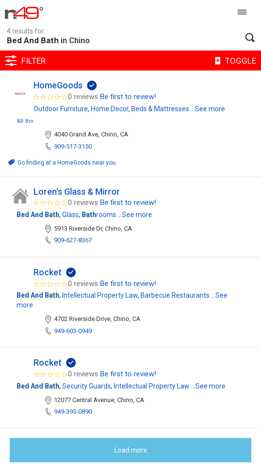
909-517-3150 (73, 146)
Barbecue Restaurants (174, 295)
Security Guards (86, 386)
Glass (70, 215)
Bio (25, 121)
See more (210, 109)
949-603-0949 (73, 331)
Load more (130, 450)
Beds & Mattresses (160, 109)
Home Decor (109, 109)
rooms (99, 215)
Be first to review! (128, 96)
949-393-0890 (73, 411)
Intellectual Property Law (100, 295)
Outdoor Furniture (61, 109)
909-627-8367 (73, 240)
